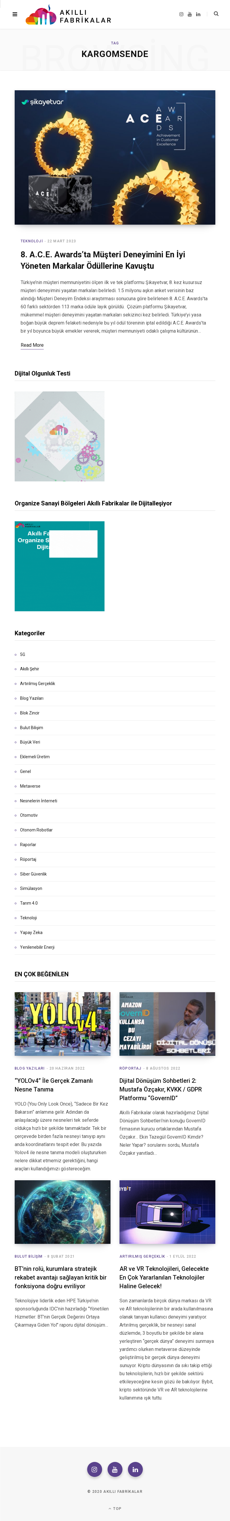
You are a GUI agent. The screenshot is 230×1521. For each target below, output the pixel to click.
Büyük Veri (30, 742)
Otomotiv (29, 815)
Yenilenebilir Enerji (37, 947)
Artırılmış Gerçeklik (37, 683)
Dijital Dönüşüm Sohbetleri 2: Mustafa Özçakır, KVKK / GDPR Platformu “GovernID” (160, 1089)
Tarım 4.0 (29, 903)
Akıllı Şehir (29, 669)
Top (115, 1508)
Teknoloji (32, 241)
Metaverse (30, 786)
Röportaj (28, 859)
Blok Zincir (30, 713)
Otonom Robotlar (36, 830)
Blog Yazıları (31, 698)
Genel (25, 771)
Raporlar (28, 844)
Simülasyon (31, 888)
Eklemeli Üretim (35, 756)
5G (22, 654)
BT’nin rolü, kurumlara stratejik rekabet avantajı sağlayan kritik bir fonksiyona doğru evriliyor (61, 1277)
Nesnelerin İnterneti (38, 800)
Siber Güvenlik (33, 874)
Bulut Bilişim (31, 727)
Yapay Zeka (31, 932)
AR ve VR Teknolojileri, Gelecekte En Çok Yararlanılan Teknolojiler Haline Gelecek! (164, 1277)
